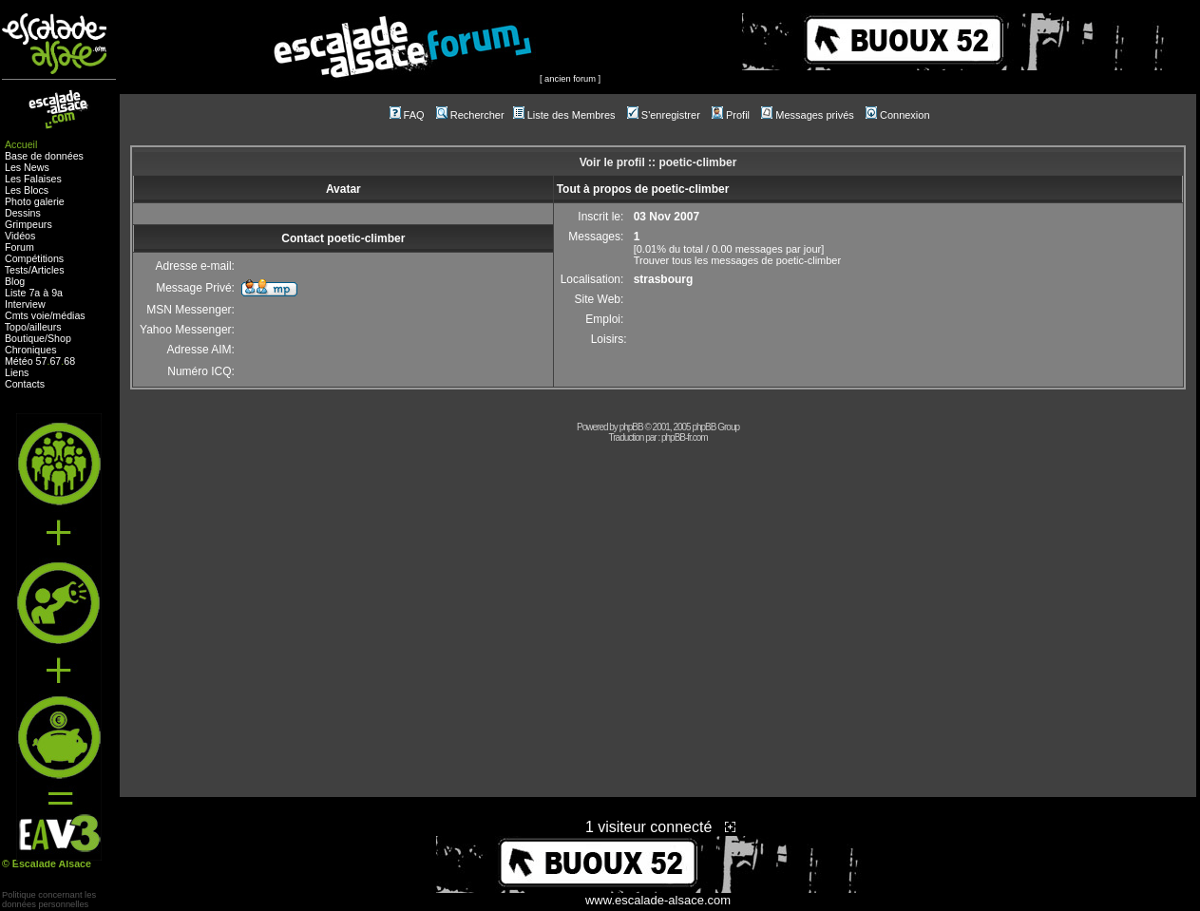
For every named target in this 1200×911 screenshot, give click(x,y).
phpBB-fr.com (684, 437)
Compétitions (34, 258)
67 (55, 361)
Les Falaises (33, 178)
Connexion (898, 115)
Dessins (23, 212)
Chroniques (31, 349)
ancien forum (570, 79)
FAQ (407, 115)
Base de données (44, 155)
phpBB (631, 427)
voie (40, 315)
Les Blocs (26, 190)
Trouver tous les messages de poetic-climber (737, 260)
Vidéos (20, 235)
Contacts (25, 383)
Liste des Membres (564, 115)
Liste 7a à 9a (34, 292)
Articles (48, 269)
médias (68, 315)
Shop (59, 338)
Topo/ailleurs (33, 326)
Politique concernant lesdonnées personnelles (49, 899)
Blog (15, 281)
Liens (17, 372)
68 (69, 361)
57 (42, 361)
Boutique (25, 338)
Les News (27, 167)
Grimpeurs (28, 224)
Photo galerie (35, 201)
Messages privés (807, 115)
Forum (19, 247)
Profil (731, 115)
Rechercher (470, 115)
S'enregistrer (663, 115)
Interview (25, 304)
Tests (17, 269)
